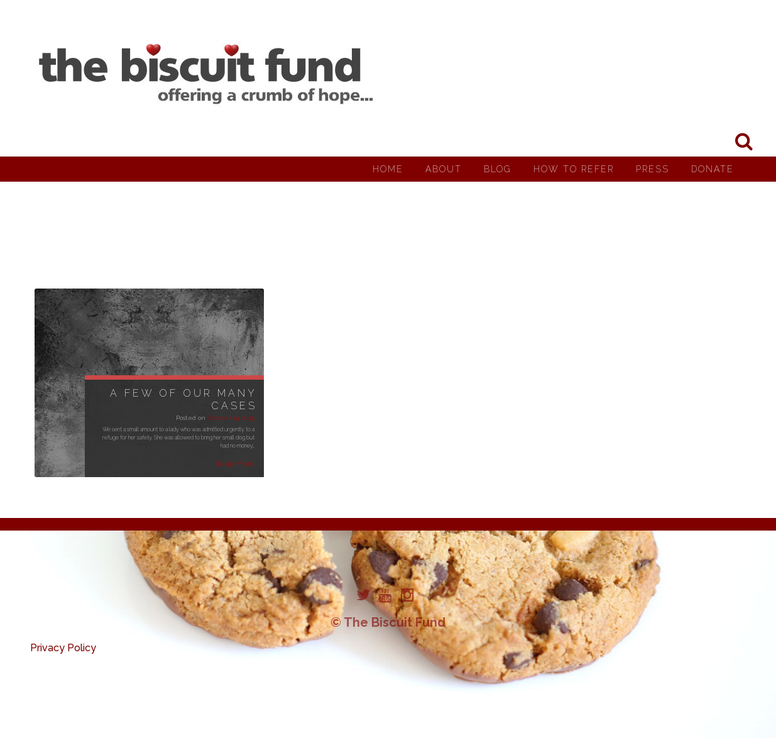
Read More (234, 464)
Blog (497, 169)
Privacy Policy (63, 648)
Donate (712, 169)
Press (652, 169)
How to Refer (573, 169)
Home (388, 169)
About (443, 169)
